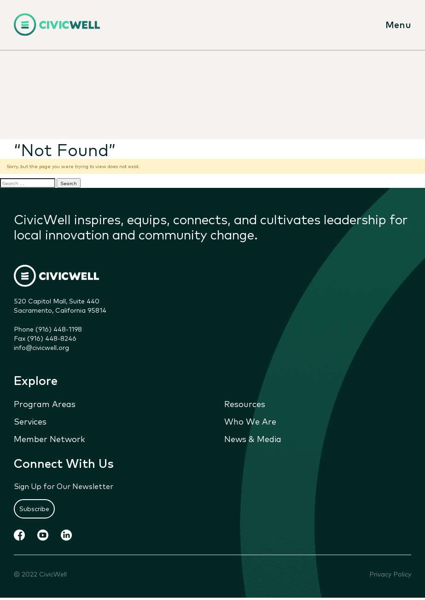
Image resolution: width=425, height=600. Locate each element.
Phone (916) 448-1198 (48, 329)
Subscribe (34, 508)
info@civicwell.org (41, 347)
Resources (244, 403)
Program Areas (45, 403)
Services (30, 420)
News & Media (252, 438)
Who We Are (250, 420)
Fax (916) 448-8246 (45, 338)
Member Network (49, 438)
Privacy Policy (390, 574)
